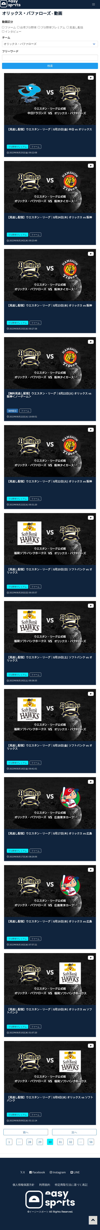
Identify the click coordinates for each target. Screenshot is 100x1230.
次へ (74, 1132)
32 (70, 1142)
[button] (93, 4)
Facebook (37, 1172)
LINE (75, 1172)
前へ (25, 1132)
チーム (6, 37)
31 (60, 1142)
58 (91, 1142)
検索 (50, 65)
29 (39, 1142)
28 (29, 1142)
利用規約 (44, 1184)
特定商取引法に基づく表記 (71, 1184)
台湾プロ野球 (26, 27)
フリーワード (10, 51)
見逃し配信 (75, 27)
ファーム (9, 27)
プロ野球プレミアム (51, 27)
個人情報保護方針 (23, 1184)
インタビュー (11, 31)
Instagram (58, 1172)
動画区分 (7, 22)
